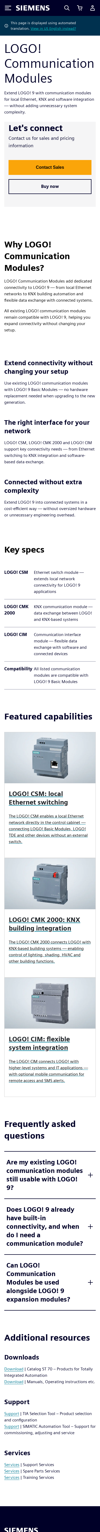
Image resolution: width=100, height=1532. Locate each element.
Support (11, 1413)
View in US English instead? (53, 28)
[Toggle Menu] (8, 8)
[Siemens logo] (33, 8)
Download (13, 1368)
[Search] (67, 8)
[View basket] (79, 8)
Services (11, 1464)
